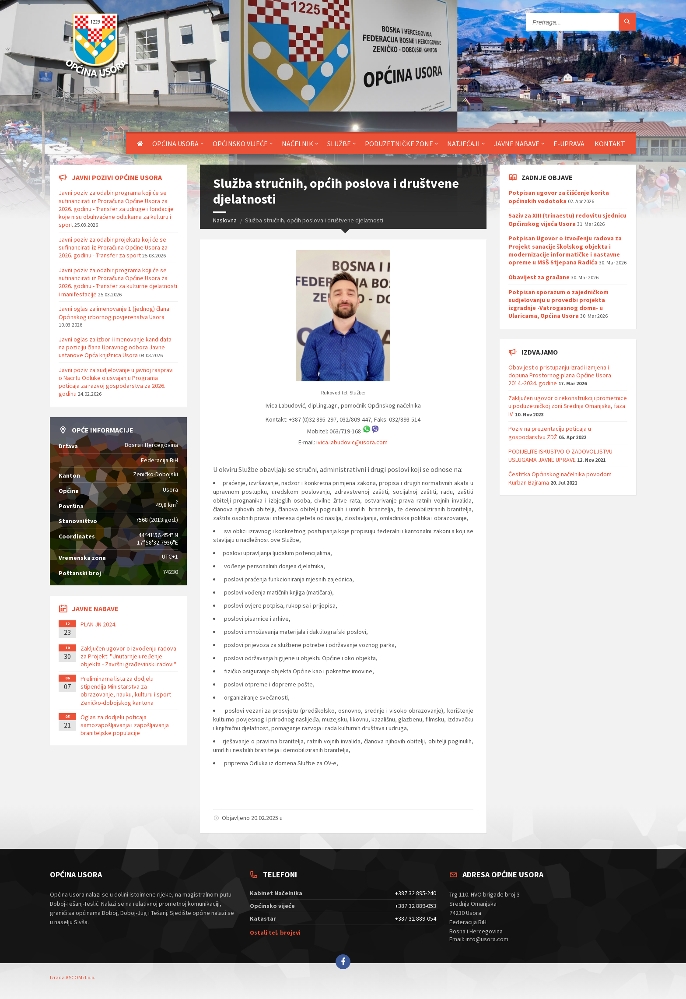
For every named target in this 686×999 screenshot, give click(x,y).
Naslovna (225, 220)
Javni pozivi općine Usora (117, 177)
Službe (339, 143)
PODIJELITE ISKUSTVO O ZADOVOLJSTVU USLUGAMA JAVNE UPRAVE (560, 455)
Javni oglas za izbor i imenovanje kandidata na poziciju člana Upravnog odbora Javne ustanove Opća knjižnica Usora (115, 347)
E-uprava (568, 143)
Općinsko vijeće (240, 143)
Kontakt (610, 143)
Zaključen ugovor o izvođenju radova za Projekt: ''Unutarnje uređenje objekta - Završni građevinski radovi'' (128, 656)
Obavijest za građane (539, 277)
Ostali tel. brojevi (275, 932)
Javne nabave (516, 143)
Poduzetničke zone (399, 143)
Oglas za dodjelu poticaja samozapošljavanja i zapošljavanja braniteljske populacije (124, 725)
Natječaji (463, 143)
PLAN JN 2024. (98, 624)
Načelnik (297, 143)
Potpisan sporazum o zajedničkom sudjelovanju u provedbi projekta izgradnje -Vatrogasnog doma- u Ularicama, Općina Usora (558, 304)
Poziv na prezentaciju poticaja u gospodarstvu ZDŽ (549, 432)
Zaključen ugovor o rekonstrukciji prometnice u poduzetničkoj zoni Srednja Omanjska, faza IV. (567, 406)
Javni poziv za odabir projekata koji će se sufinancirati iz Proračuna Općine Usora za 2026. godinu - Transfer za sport (113, 247)
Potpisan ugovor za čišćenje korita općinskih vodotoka (558, 196)
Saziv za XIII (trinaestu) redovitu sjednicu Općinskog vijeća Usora (567, 219)
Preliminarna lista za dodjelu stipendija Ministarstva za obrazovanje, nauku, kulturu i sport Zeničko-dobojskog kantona (125, 691)
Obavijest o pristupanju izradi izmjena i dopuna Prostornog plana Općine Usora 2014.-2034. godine (559, 375)
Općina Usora (175, 143)
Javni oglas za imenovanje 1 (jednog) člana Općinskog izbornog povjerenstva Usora (114, 312)
